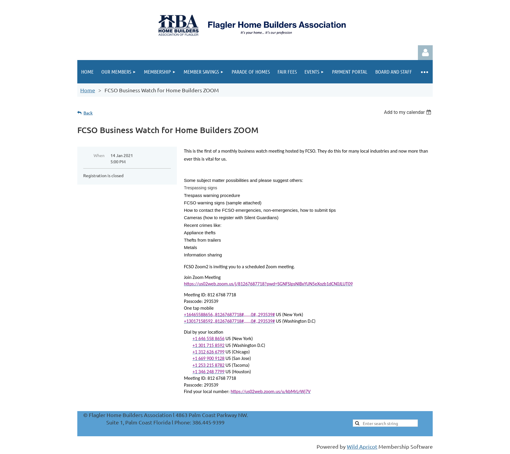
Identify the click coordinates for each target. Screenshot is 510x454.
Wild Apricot (362, 446)
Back (88, 113)
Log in (425, 52)
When (99, 155)
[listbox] (408, 112)
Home (87, 90)
